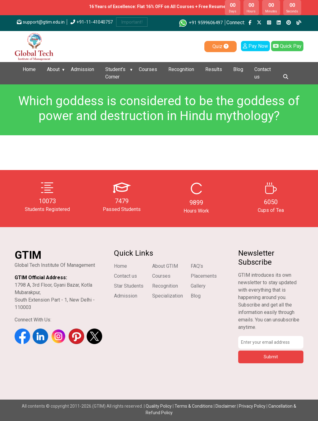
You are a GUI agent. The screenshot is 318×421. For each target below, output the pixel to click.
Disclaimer (226, 406)
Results (213, 69)
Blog (238, 69)
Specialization (167, 296)
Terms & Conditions (194, 406)
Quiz (220, 46)
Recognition (181, 69)
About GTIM (165, 266)
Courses (148, 69)
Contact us (262, 73)
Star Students (128, 286)
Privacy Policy (252, 406)
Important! (132, 22)
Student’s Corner (115, 73)
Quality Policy (159, 406)
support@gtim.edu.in (41, 22)
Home (29, 69)
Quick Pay (287, 46)
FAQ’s (197, 266)
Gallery (198, 286)
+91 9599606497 (200, 22)
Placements (204, 276)
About (53, 69)
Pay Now (255, 46)
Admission (82, 69)
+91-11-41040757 (91, 22)
